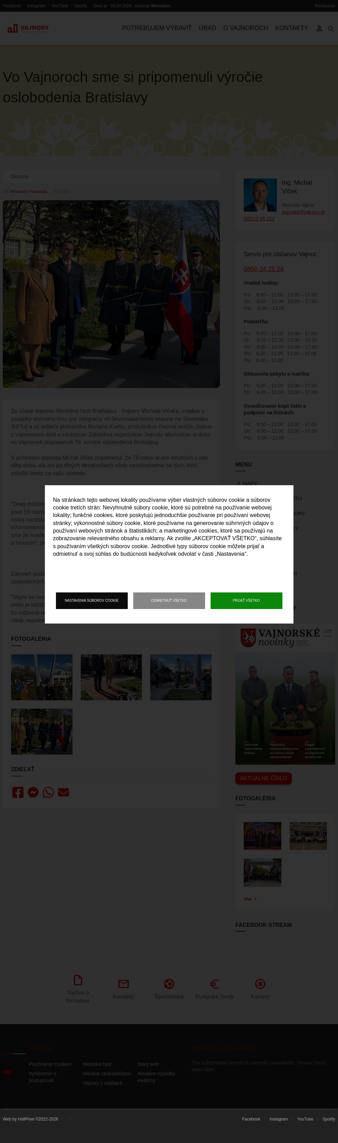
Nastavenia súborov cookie (92, 600)
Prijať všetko (246, 600)
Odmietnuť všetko (169, 600)
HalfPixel (26, 1119)
